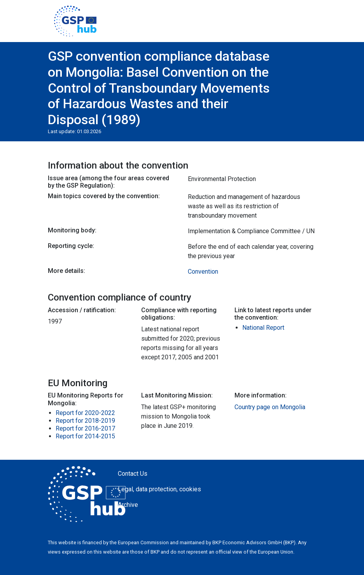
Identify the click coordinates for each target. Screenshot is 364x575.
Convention (203, 271)
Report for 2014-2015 (85, 436)
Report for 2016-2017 (85, 428)
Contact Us (132, 473)
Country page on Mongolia (269, 407)
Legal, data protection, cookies (159, 489)
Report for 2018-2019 (85, 420)
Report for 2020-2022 (85, 413)
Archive (128, 504)
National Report (263, 327)
